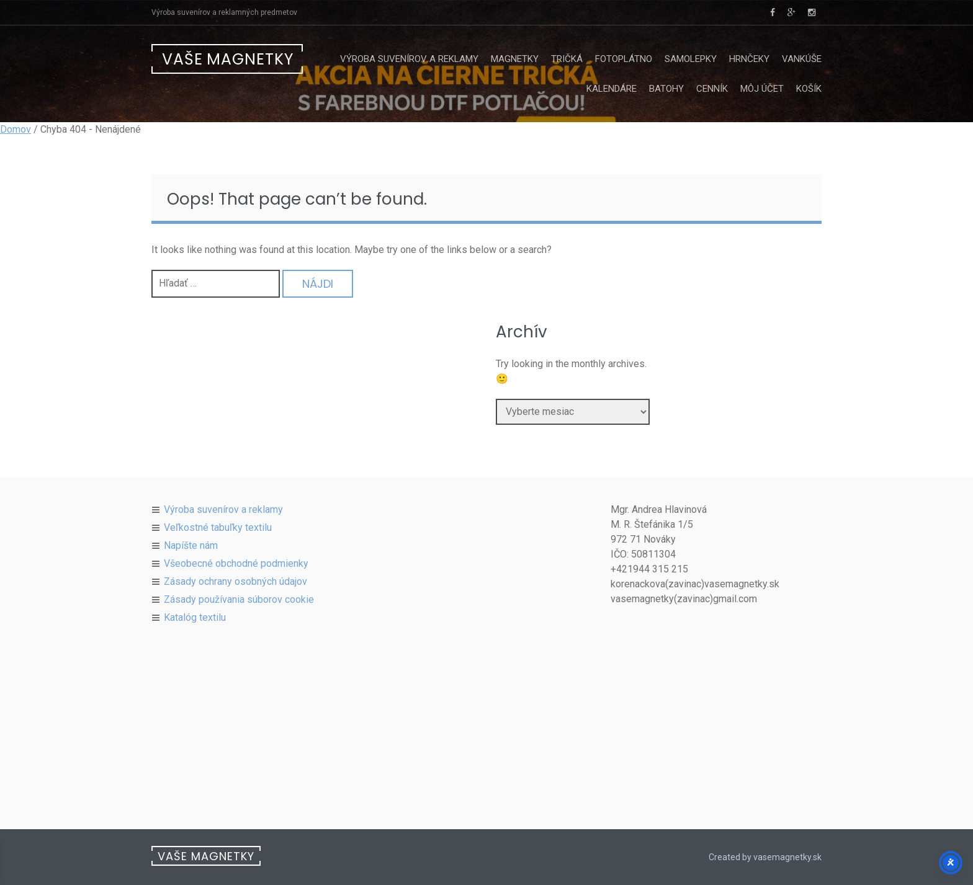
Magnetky (515, 58)
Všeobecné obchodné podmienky (236, 563)
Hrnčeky (749, 58)
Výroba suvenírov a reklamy (409, 58)
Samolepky (691, 58)
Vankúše (802, 58)
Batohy (666, 88)
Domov (15, 129)
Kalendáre (611, 88)
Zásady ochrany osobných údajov (235, 581)
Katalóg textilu (195, 617)
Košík (809, 88)
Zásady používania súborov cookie (239, 599)
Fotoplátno (623, 58)
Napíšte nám (191, 545)
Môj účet (762, 88)
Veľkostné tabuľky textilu (218, 527)
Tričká (567, 58)
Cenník (712, 88)
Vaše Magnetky (228, 59)
